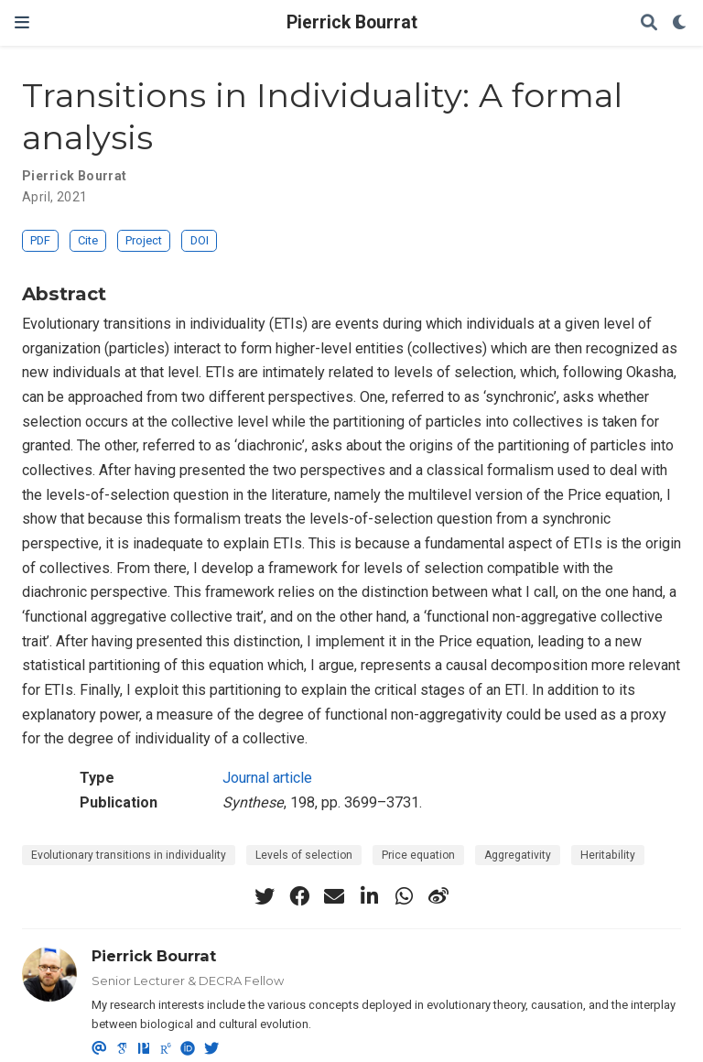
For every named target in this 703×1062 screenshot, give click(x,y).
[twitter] (264, 896)
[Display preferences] (680, 23)
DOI (199, 240)
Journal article (267, 777)
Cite (88, 240)
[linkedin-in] (369, 896)
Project (143, 240)
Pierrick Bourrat (352, 22)
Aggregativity (517, 855)
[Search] (649, 23)
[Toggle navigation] (22, 22)
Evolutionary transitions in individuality (128, 855)
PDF (40, 240)
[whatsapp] (403, 896)
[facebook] (299, 896)
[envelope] (334, 896)
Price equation (418, 855)
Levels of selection (303, 855)
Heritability (607, 855)
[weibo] (438, 896)
